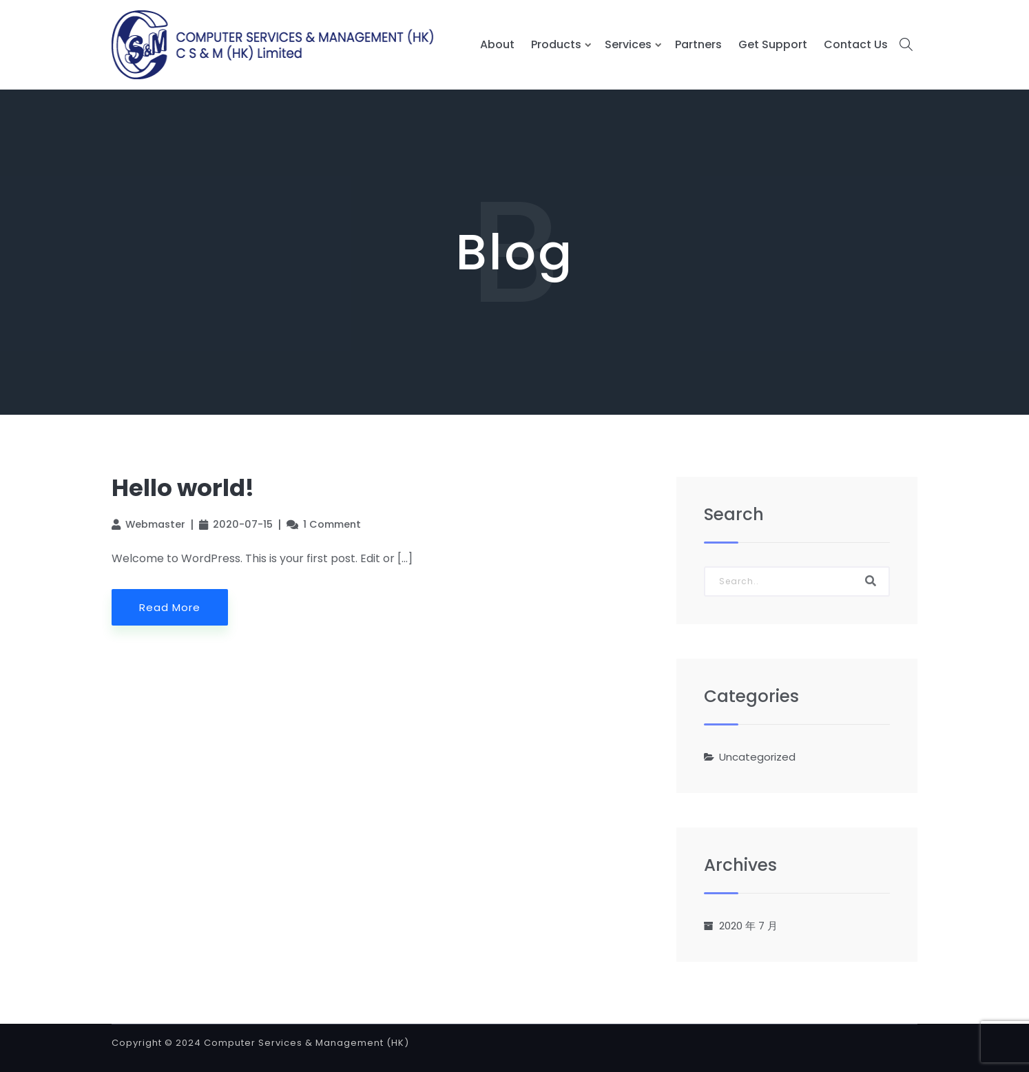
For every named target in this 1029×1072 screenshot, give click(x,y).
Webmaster (155, 524)
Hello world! (183, 488)
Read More (169, 607)
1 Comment (332, 524)
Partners (698, 44)
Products (556, 44)
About (497, 44)
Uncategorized (757, 757)
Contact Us (856, 44)
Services (628, 44)
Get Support (772, 44)
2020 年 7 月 (748, 925)
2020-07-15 (243, 524)
